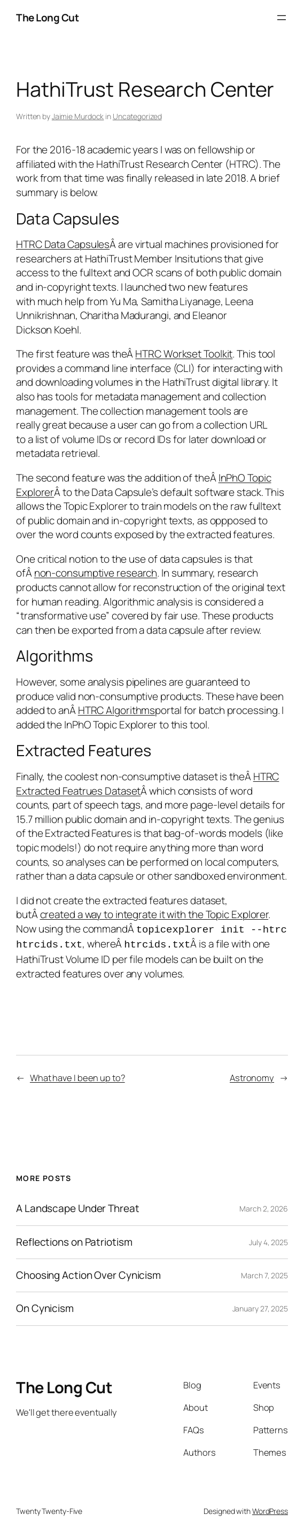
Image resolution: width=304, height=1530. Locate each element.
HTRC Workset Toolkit (183, 354)
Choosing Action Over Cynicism (88, 1273)
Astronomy (252, 1075)
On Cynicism (45, 1306)
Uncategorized (137, 116)
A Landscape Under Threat (77, 1206)
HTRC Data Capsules (63, 244)
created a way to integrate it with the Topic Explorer (154, 914)
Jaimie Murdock (78, 116)
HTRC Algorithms (116, 710)
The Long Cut (47, 18)
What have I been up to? (77, 1075)
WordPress (270, 1509)
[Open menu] (281, 17)
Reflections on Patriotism (74, 1240)
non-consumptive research (96, 573)
